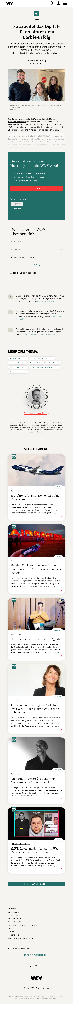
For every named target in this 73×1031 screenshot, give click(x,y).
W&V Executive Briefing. (46, 301)
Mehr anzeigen (36, 884)
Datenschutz (15, 922)
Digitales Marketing (42, 358)
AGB (10, 928)
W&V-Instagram (18, 367)
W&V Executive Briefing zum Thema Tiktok (37, 334)
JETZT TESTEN (36, 188)
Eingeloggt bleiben (25, 273)
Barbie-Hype (17, 119)
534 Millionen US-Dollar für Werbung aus (34, 124)
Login (36, 265)
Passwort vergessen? (22, 257)
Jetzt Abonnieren (36, 955)
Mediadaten (14, 935)
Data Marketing (18, 358)
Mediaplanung (17, 363)
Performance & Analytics (44, 367)
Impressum (13, 912)
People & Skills (18, 372)
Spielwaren (54, 363)
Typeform (17, 204)
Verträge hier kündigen (20, 938)
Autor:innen (14, 919)
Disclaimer (14, 915)
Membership (36, 363)
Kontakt (12, 909)
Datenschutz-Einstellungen (23, 925)
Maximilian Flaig (38, 60)
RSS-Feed (12, 932)
